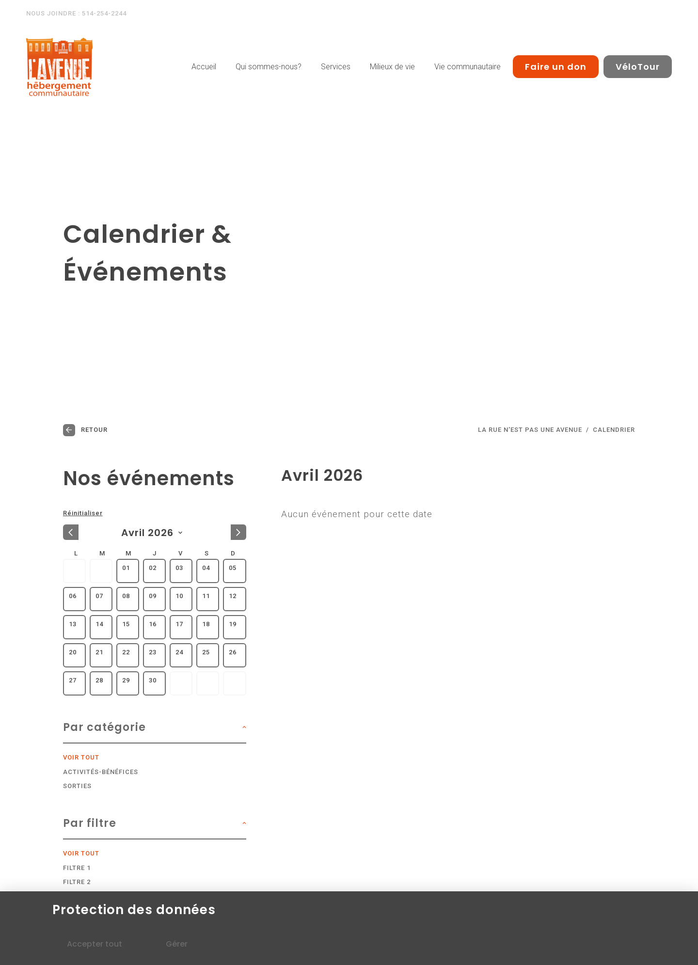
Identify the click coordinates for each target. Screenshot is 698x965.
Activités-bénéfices (100, 772)
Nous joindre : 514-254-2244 (76, 13)
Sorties (77, 786)
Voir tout (81, 757)
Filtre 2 (77, 882)
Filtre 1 (77, 868)
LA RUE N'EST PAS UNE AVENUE (530, 430)
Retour (85, 430)
